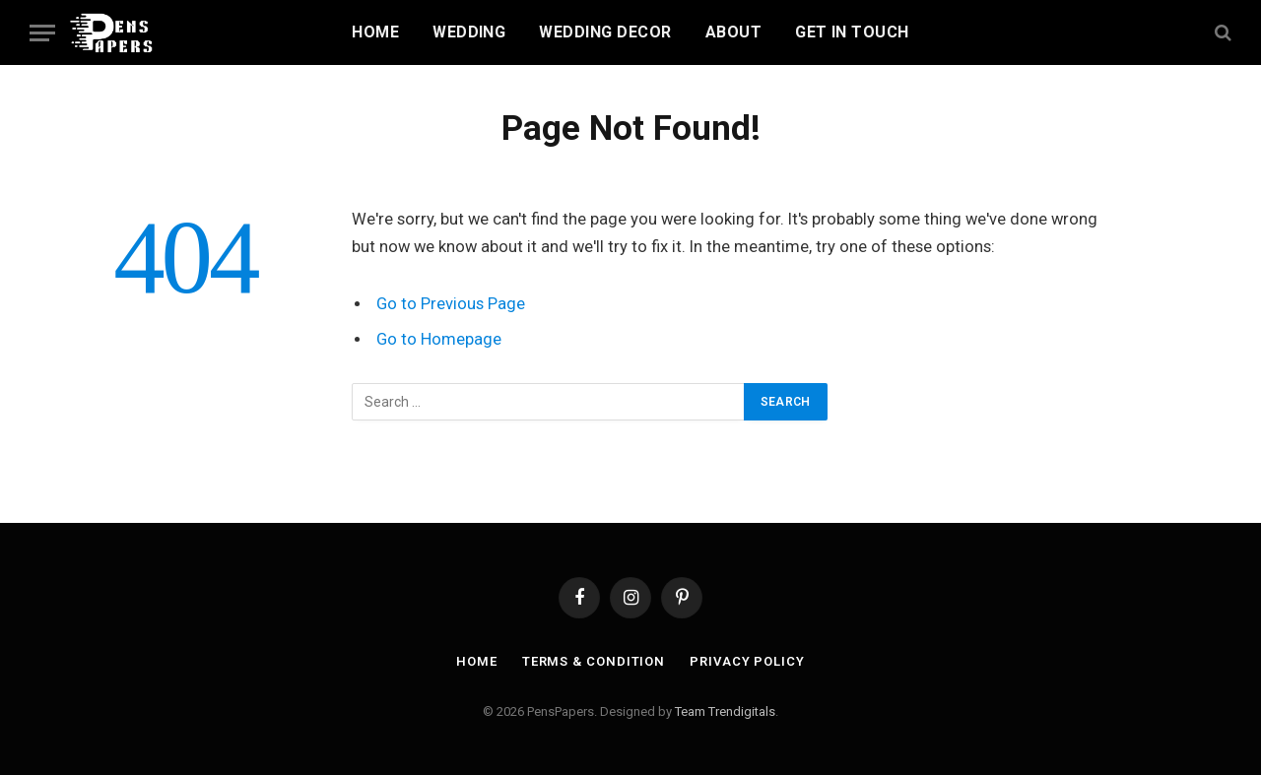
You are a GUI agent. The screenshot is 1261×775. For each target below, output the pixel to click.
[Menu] (42, 33)
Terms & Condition (593, 661)
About (733, 32)
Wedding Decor (605, 32)
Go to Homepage (438, 339)
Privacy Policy (747, 661)
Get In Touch (852, 32)
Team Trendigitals (725, 711)
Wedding (468, 32)
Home (375, 32)
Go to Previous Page (450, 303)
